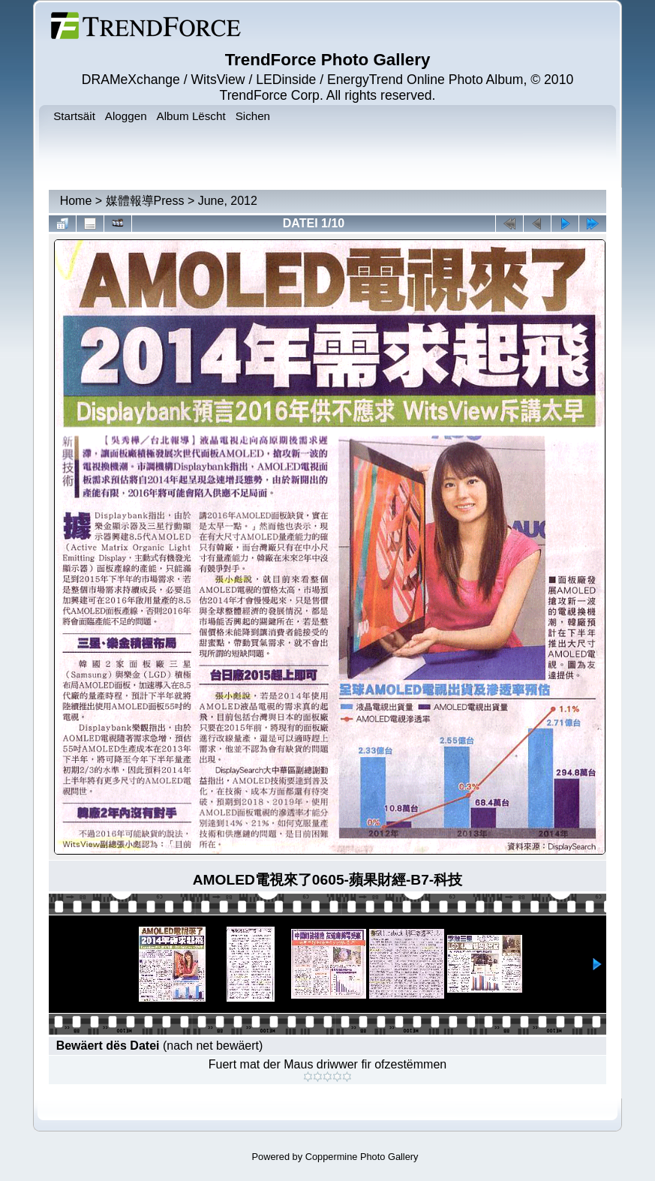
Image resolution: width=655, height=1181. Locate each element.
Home (76, 200)
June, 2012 (227, 200)
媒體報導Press (145, 200)
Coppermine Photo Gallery (362, 1156)
